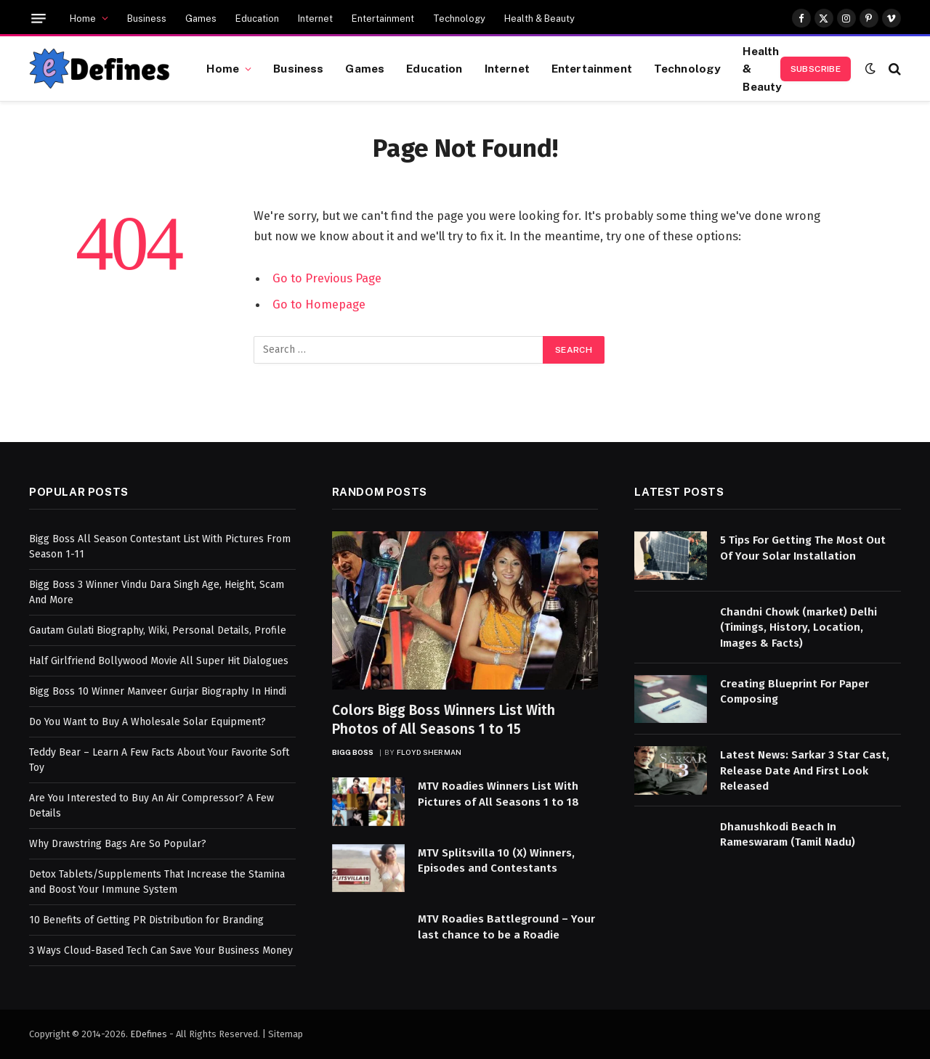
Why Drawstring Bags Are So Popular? (117, 844)
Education (257, 18)
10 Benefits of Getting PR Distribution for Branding (146, 920)
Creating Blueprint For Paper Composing (794, 691)
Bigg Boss (353, 752)
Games (201, 18)
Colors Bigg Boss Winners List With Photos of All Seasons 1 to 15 (443, 719)
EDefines (148, 1034)
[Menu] (38, 18)
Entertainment (383, 18)
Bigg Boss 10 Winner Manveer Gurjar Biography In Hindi (157, 691)
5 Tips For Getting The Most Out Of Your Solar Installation (803, 547)
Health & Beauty (539, 18)
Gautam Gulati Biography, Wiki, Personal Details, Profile (157, 630)
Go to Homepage (318, 304)
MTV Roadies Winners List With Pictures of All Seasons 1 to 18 (498, 794)
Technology (459, 18)
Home (83, 18)
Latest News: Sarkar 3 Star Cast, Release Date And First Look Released (804, 770)
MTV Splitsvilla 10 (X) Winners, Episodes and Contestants (496, 860)
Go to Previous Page (326, 278)
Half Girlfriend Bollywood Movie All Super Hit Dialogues (158, 661)
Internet (315, 18)
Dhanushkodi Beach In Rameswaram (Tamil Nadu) (787, 834)
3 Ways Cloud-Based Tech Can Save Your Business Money (161, 950)
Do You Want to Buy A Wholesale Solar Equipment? (147, 722)
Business (146, 18)
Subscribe (815, 69)
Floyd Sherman (429, 752)
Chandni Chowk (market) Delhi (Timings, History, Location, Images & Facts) (798, 627)
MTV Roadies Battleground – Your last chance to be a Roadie (506, 926)
